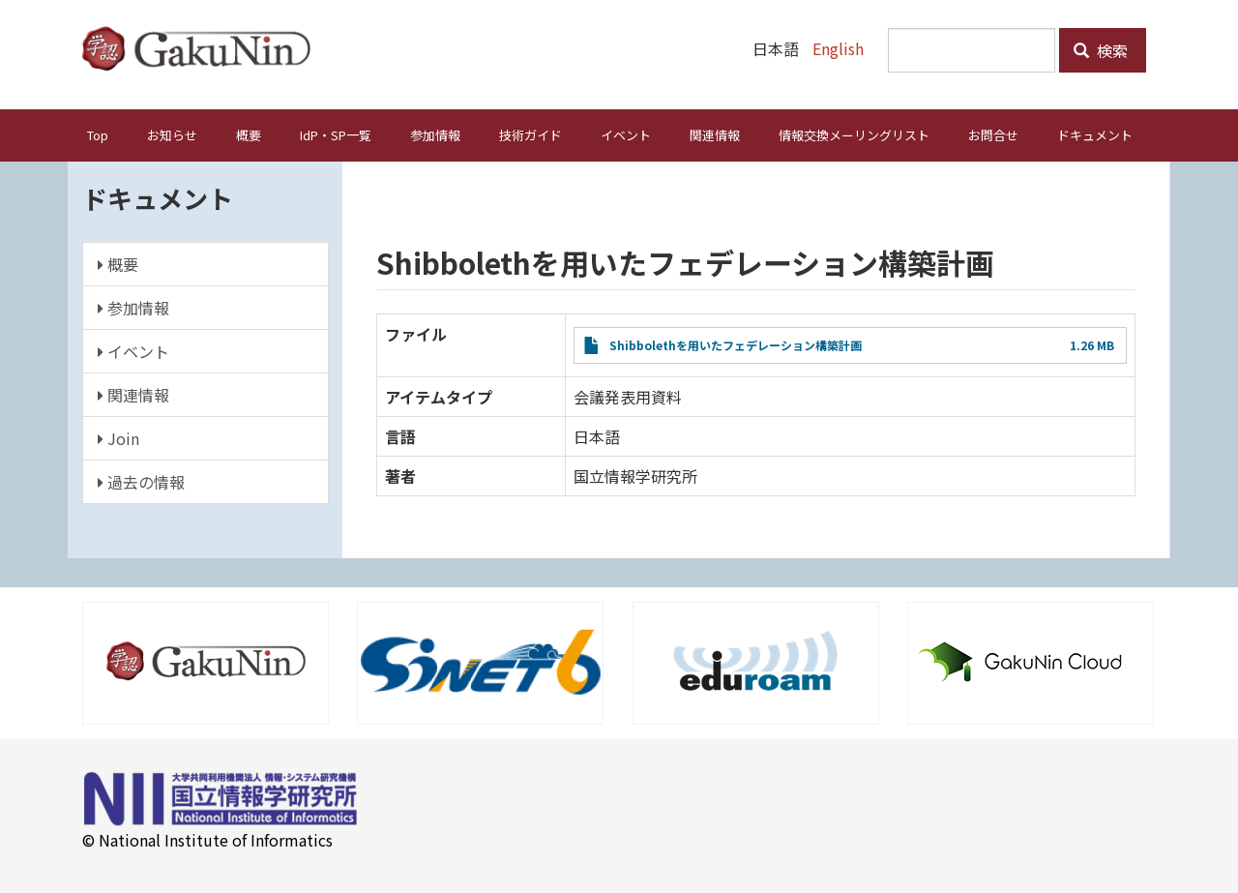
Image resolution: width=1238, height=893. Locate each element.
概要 (248, 134)
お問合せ (993, 134)
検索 (1101, 50)
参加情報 (435, 134)
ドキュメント (1095, 134)
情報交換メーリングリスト (854, 134)
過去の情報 (141, 480)
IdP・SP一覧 (335, 134)
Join (118, 437)
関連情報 (715, 134)
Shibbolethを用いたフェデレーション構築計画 (735, 344)
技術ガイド (530, 134)
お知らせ (172, 134)
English (838, 48)
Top (97, 134)
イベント (626, 134)
